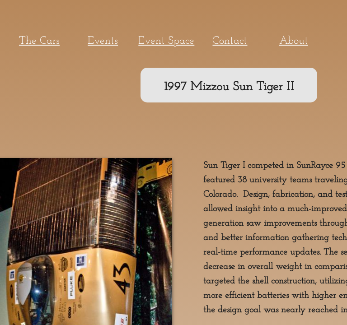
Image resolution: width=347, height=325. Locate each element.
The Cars (39, 41)
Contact (229, 41)
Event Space (166, 41)
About (293, 41)
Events (103, 41)
